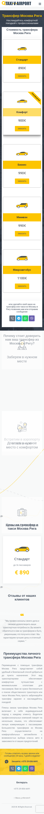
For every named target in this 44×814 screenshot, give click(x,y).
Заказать (22, 76)
